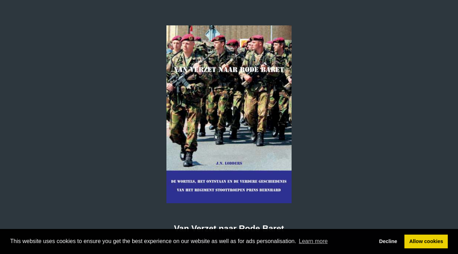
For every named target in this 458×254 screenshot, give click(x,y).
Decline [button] (388, 241)
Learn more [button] (313, 241)
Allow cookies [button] (426, 241)
